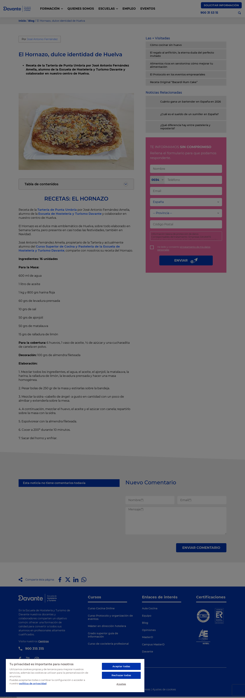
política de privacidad (32, 683)
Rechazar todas (121, 675)
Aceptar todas (121, 666)
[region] (75, 675)
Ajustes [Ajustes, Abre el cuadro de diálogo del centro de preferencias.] (121, 684)
